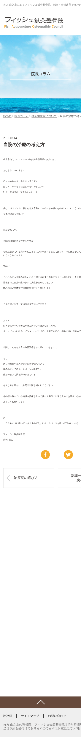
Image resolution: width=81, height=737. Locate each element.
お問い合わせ (57, 716)
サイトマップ (30, 716)
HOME (7, 715)
